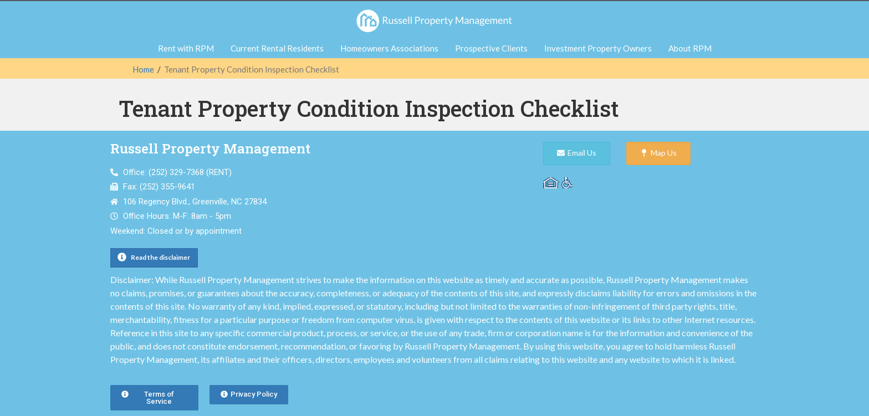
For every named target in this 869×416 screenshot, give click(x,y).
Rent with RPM (186, 48)
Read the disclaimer (160, 257)
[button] (154, 258)
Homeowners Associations (389, 48)
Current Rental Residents (277, 48)
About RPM (690, 48)
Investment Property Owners (598, 48)
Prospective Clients (491, 48)
